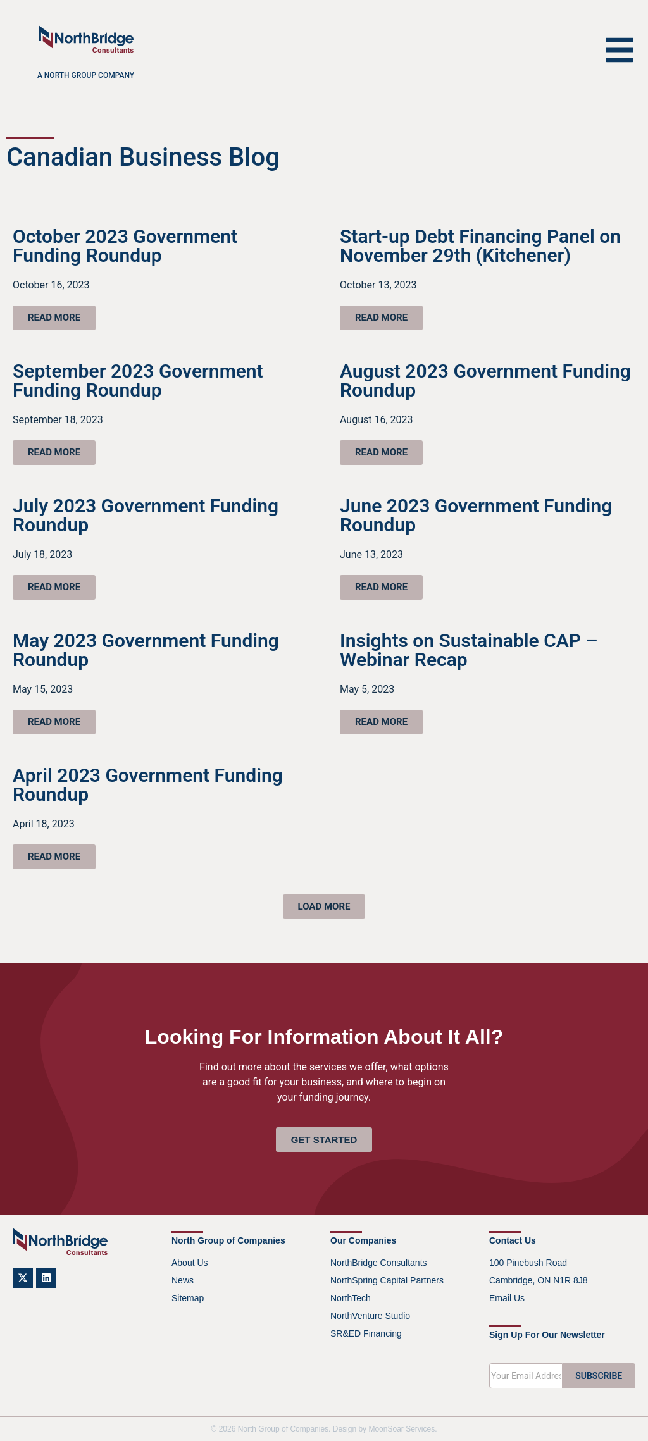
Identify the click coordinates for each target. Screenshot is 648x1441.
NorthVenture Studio (370, 1316)
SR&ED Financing (366, 1333)
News (182, 1280)
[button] (324, 906)
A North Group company (85, 75)
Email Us (507, 1298)
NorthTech (350, 1298)
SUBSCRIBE (598, 1376)
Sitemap (187, 1298)
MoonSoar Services (401, 1429)
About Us (189, 1263)
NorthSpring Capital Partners (387, 1280)
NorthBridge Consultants (378, 1263)
